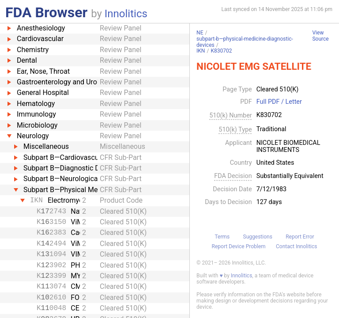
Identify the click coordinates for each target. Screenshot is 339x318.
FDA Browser (46, 12)
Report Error (300, 237)
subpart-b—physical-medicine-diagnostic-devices (244, 42)
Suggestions (257, 237)
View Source (320, 36)
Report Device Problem (239, 246)
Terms (222, 237)
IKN (200, 51)
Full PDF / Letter (279, 102)
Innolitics (126, 14)
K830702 (221, 51)
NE (199, 33)
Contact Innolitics (296, 246)
